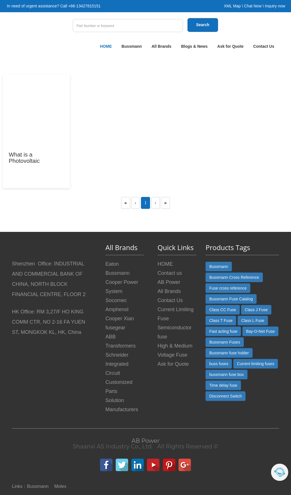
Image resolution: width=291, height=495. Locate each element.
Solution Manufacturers (121, 405)
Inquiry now (275, 6)
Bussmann (132, 46)
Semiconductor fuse (174, 332)
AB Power (168, 282)
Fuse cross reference (228, 288)
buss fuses (218, 363)
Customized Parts (118, 386)
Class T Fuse (220, 320)
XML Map (232, 6)
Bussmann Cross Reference (234, 277)
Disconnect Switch (225, 396)
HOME (106, 46)
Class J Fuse (256, 309)
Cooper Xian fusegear (119, 323)
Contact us (169, 273)
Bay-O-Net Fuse (260, 331)
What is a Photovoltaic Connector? (24, 160)
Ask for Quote (230, 46)
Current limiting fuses (256, 363)
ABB (110, 337)
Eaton (112, 264)
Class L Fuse (252, 320)
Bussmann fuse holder (229, 353)
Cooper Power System (121, 286)
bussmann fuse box (226, 374)
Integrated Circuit (116, 368)
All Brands (161, 46)
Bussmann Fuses (224, 342)
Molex (60, 486)
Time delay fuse (223, 385)
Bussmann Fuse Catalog (231, 299)
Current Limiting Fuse (175, 314)
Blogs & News (194, 46)
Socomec (116, 300)
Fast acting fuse (223, 331)
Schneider (116, 355)
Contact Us (263, 46)
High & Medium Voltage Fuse (174, 350)
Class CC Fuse (222, 309)
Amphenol (116, 309)
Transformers (120, 346)
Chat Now (252, 6)
